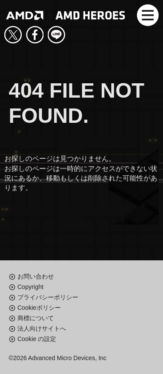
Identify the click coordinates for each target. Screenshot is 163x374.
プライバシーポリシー (47, 297)
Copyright (30, 287)
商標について (35, 318)
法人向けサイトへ (41, 328)
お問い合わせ (35, 276)
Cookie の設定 (36, 339)
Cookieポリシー (39, 308)
